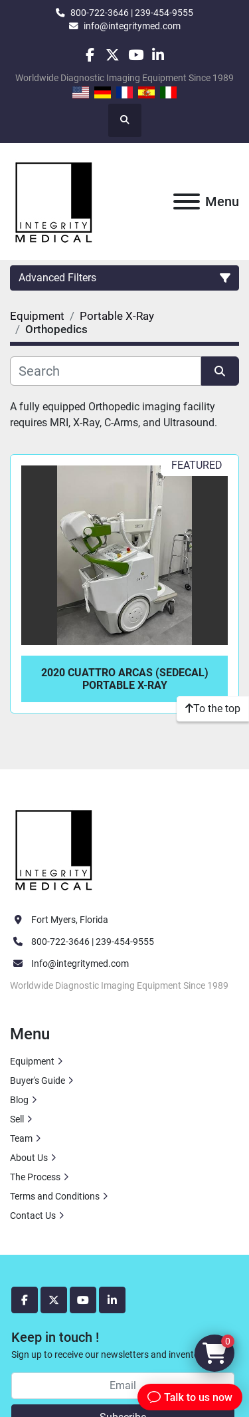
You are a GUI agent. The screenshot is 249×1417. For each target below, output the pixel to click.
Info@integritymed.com (80, 963)
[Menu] (186, 201)
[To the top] (213, 708)
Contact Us (33, 1215)
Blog (19, 1100)
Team (21, 1138)
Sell (17, 1119)
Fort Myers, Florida (69, 919)
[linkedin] (158, 55)
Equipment (32, 1061)
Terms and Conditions (55, 1196)
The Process (35, 1177)
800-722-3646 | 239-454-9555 (131, 12)
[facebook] (90, 55)
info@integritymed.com (132, 26)
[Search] (105, 371)
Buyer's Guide (37, 1080)
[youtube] (136, 55)
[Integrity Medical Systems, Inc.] (54, 848)
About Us (29, 1157)
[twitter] (113, 55)
